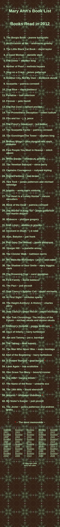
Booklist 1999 (7, 440)
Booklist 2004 (18, 436)
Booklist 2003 (18, 431)
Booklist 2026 (54, 454)
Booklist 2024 (54, 445)
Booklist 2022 (54, 436)
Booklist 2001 (7, 450)
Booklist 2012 (30, 445)
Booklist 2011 (30, 440)
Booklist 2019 (42, 450)
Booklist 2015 (42, 431)
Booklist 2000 (7, 445)
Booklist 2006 (18, 445)
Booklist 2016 (42, 436)
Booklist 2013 (30, 450)
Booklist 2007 (18, 450)
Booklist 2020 (42, 454)
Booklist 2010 (30, 436)
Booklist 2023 (54, 440)
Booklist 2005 (18, 440)
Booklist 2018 (42, 445)
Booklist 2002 (7, 454)
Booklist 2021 (54, 431)
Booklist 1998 (7, 436)
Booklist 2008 (18, 454)
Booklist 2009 (30, 431)
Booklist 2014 (30, 454)
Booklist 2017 (42, 440)
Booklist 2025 (54, 450)
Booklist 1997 (7, 431)
